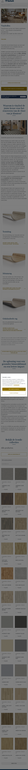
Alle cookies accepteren (14, 389)
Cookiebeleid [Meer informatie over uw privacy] (16, 385)
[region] (14, 385)
